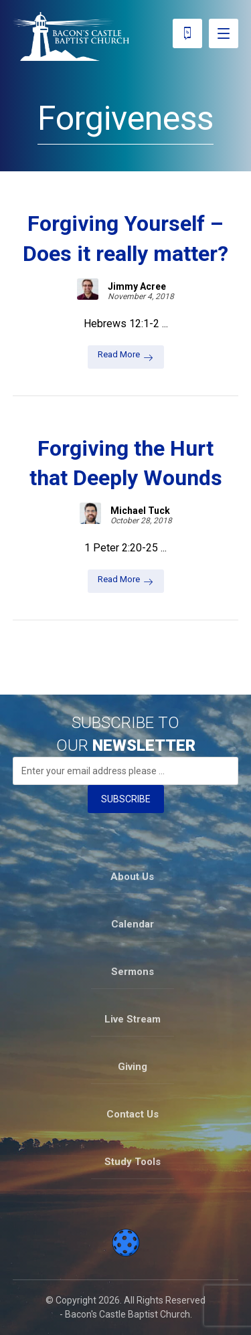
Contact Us (132, 1114)
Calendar (132, 924)
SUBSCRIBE (126, 799)
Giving (132, 1067)
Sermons (132, 972)
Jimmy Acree (137, 286)
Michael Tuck (140, 511)
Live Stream (132, 1019)
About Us (132, 877)
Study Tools (132, 1162)
